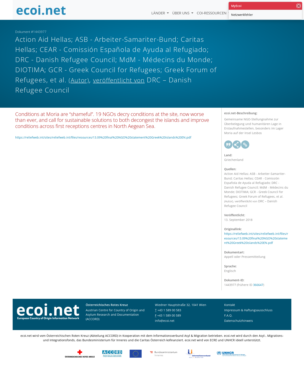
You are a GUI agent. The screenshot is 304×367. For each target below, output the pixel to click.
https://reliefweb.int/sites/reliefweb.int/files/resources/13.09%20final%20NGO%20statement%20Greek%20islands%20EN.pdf (103, 137)
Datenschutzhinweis (238, 321)
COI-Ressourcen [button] (212, 13)
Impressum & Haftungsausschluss (248, 310)
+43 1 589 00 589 (169, 315)
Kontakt (229, 305)
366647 (258, 285)
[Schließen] (298, 6)
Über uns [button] (181, 13)
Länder (158, 13)
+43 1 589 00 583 (169, 310)
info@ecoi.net (164, 321)
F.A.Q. (228, 315)
